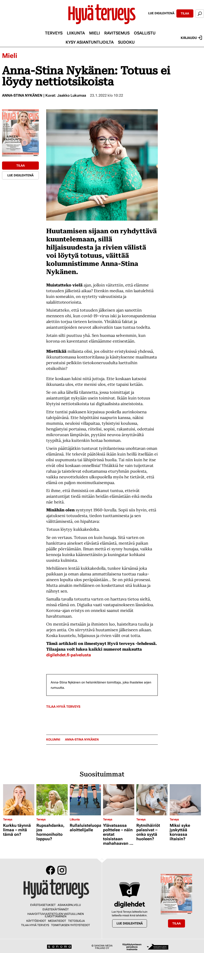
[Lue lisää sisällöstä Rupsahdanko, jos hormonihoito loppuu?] (52, 799)
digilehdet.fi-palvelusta (68, 654)
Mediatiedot (57, 920)
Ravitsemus (117, 33)
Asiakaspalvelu (69, 905)
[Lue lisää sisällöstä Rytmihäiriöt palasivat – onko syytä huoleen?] (152, 799)
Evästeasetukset (43, 905)
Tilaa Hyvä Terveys (63, 707)
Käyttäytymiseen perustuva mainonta (131, 947)
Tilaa (185, 13)
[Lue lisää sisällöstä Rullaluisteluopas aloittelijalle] (85, 799)
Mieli (94, 33)
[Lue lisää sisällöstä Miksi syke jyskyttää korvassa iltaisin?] (185, 799)
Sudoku (126, 42)
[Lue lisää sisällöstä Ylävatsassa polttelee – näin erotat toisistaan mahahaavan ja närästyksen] (118, 799)
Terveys (54, 33)
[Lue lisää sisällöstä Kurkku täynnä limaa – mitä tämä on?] (18, 799)
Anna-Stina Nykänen (22, 95)
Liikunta (76, 33)
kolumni (53, 739)
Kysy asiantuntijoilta (90, 42)
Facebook (50, 870)
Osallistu (145, 33)
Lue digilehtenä (161, 13)
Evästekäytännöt (56, 909)
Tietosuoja (76, 920)
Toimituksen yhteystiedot (70, 925)
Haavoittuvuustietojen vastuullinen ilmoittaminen (55, 915)
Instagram (61, 870)
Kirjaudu (191, 38)
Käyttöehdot (36, 920)
